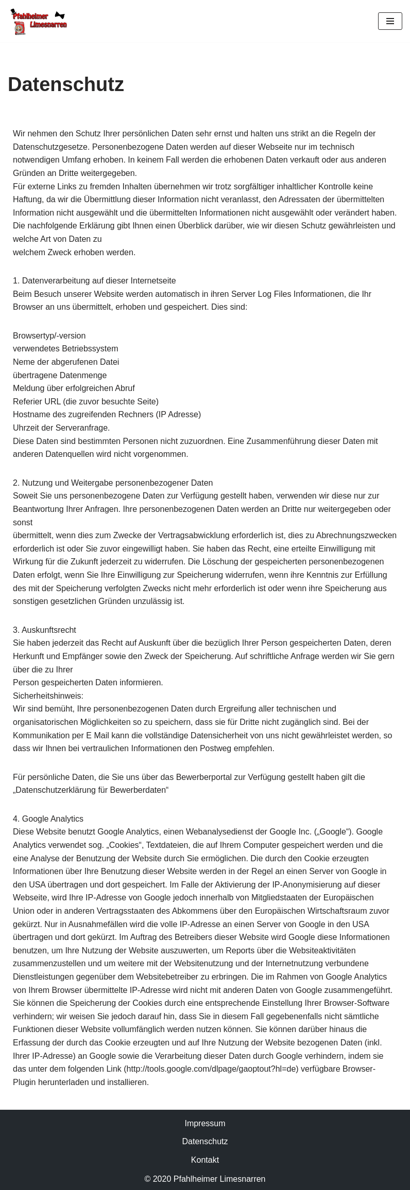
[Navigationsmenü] (390, 21)
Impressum (204, 1123)
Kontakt (205, 1160)
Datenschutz (205, 1141)
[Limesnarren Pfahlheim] (39, 21)
